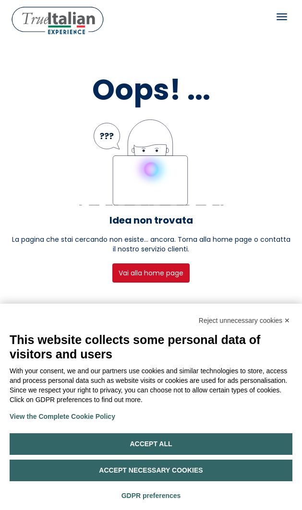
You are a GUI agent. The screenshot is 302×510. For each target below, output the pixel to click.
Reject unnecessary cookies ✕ (244, 320)
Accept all (151, 444)
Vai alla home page (151, 273)
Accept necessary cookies (151, 470)
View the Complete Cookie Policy (62, 416)
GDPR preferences (151, 495)
